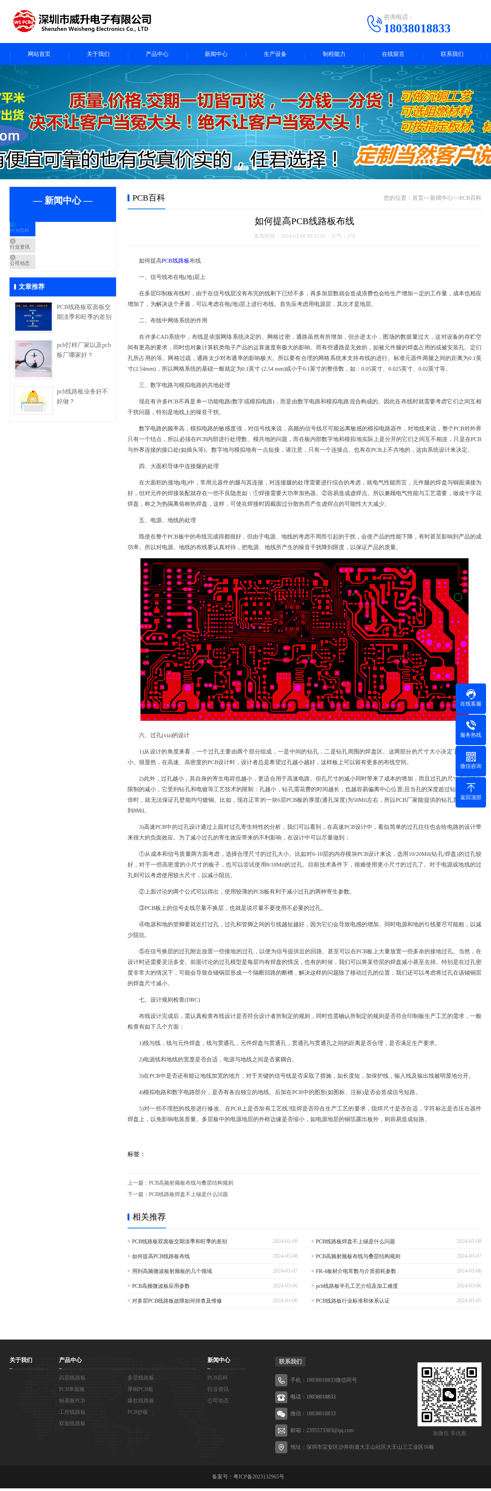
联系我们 (452, 55)
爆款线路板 (141, 1403)
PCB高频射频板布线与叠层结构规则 (191, 1185)
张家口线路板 (452, 1328)
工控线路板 (72, 1415)
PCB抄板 (138, 1415)
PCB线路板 (176, 263)
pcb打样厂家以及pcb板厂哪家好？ (84, 371)
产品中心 (157, 55)
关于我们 (98, 55)
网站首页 (39, 55)
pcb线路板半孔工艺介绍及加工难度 (357, 1289)
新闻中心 (216, 55)
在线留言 (393, 55)
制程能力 (334, 55)
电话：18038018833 (313, 1399)
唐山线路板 (216, 1328)
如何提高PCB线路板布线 (161, 1259)
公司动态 (38, 281)
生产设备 (275, 55)
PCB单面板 (72, 1392)
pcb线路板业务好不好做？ (82, 417)
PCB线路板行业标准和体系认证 (353, 1303)
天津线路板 (74, 1328)
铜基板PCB (72, 1403)
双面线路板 (72, 1426)
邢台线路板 (357, 1328)
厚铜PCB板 (140, 1392)
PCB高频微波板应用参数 (161, 1289)
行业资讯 (38, 258)
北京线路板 (27, 1328)
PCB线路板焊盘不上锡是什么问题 (188, 1197)
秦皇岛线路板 (263, 1328)
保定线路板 (404, 1328)
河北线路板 (121, 1328)
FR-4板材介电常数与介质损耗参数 (356, 1274)
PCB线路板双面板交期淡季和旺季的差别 (84, 333)
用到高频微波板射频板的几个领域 (172, 1274)
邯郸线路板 (310, 1328)
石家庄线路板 (168, 1328)
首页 (418, 201)
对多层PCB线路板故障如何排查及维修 (177, 1303)
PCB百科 (38, 236)
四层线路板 (72, 1380)
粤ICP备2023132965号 (258, 1479)
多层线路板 (141, 1380)
